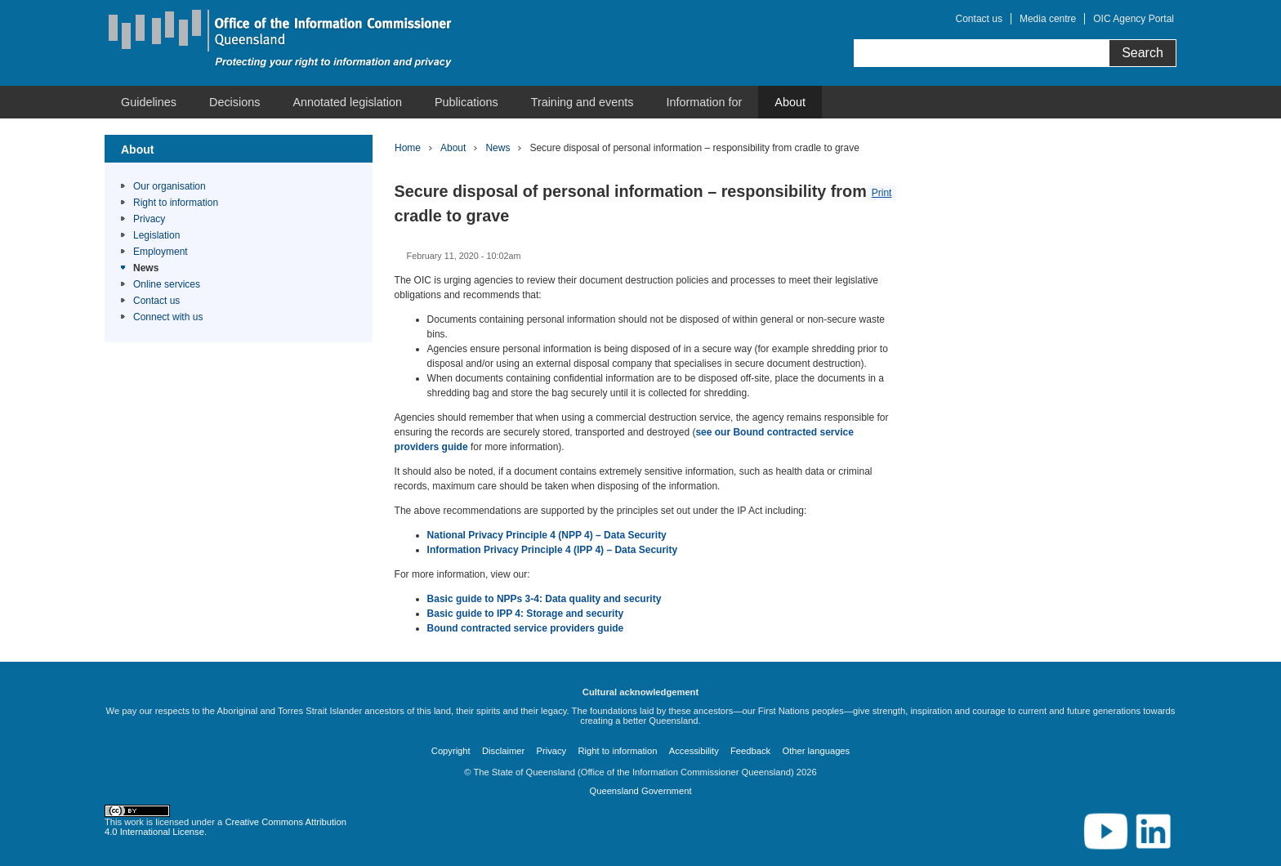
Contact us (979, 19)
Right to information (175, 202)
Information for (705, 102)
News (145, 268)
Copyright (451, 751)
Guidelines (148, 102)
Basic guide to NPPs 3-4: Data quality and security (544, 599)
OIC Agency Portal (1133, 19)
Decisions (234, 102)
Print (882, 193)
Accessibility (694, 751)
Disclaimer (503, 751)
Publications (466, 102)
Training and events (582, 102)
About (790, 102)
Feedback (750, 751)
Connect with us (168, 317)
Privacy (149, 219)
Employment (160, 251)
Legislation (156, 235)
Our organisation (169, 186)
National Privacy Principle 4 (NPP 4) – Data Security (547, 535)
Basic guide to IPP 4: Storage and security (525, 613)
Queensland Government (640, 791)
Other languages (816, 751)
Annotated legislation (347, 102)
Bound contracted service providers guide (525, 628)
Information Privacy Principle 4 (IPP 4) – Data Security (552, 550)
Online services (166, 284)
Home (408, 148)
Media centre (1048, 19)
